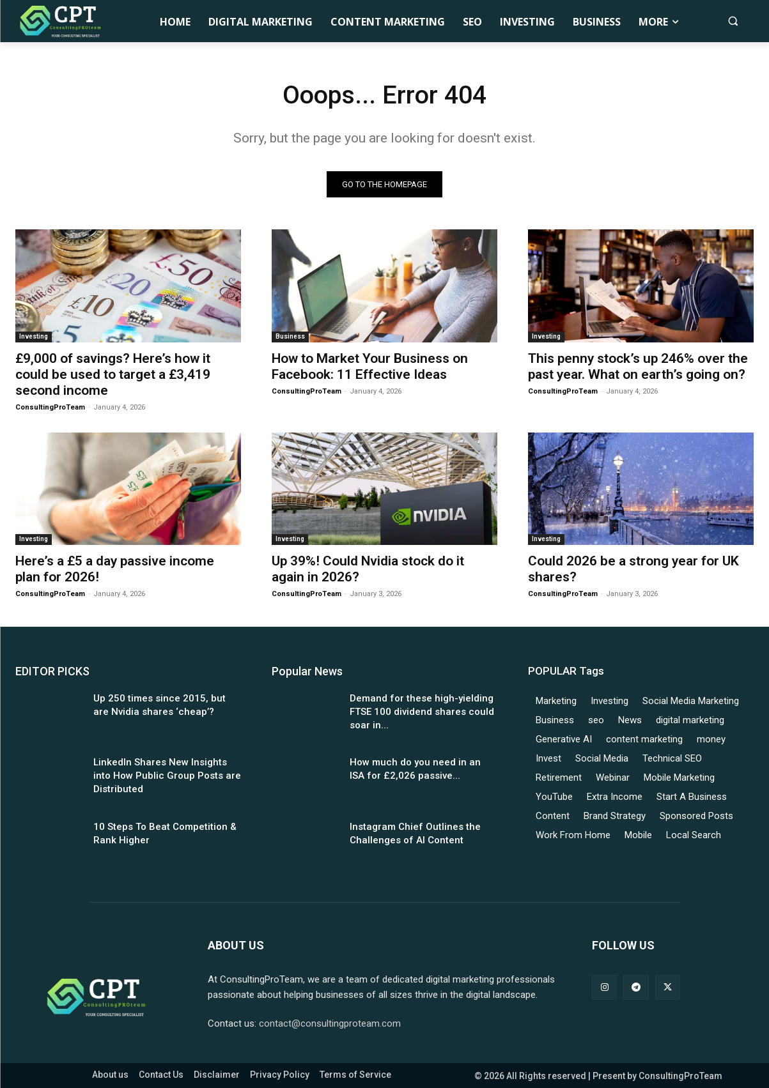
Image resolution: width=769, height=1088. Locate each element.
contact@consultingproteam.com (330, 1023)
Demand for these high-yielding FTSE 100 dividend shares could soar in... (422, 712)
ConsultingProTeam (50, 407)
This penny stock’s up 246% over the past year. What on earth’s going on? (638, 366)
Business (290, 336)
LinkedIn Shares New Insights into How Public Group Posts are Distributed (167, 776)
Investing (33, 336)
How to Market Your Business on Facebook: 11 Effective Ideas (370, 366)
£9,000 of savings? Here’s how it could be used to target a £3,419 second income (112, 374)
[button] (733, 21)
